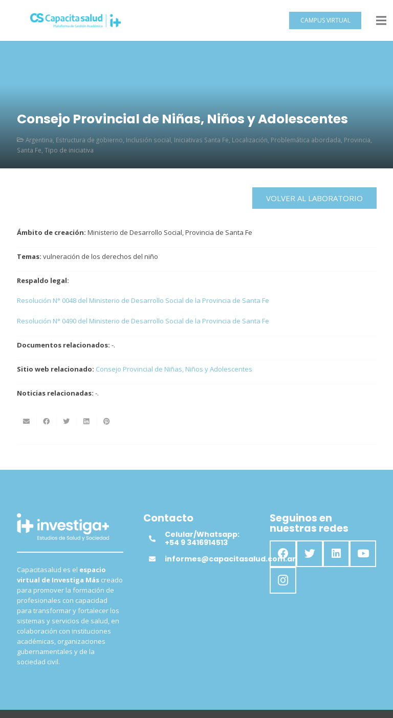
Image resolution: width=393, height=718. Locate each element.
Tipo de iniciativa (69, 150)
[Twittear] (67, 421)
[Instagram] (283, 580)
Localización (250, 140)
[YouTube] (363, 553)
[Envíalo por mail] (27, 421)
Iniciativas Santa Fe (201, 140)
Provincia (357, 140)
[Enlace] (75, 20)
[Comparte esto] (47, 421)
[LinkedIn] (336, 553)
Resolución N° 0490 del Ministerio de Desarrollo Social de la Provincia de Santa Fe (143, 320)
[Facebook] (283, 553)
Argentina (39, 140)
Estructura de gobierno (89, 140)
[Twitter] (309, 553)
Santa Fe (29, 150)
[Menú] (381, 20)
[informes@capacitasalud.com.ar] (156, 559)
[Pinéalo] (107, 421)
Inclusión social (148, 140)
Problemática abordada (306, 140)
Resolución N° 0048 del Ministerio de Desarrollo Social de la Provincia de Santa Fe (144, 300)
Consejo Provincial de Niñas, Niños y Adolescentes (174, 369)
